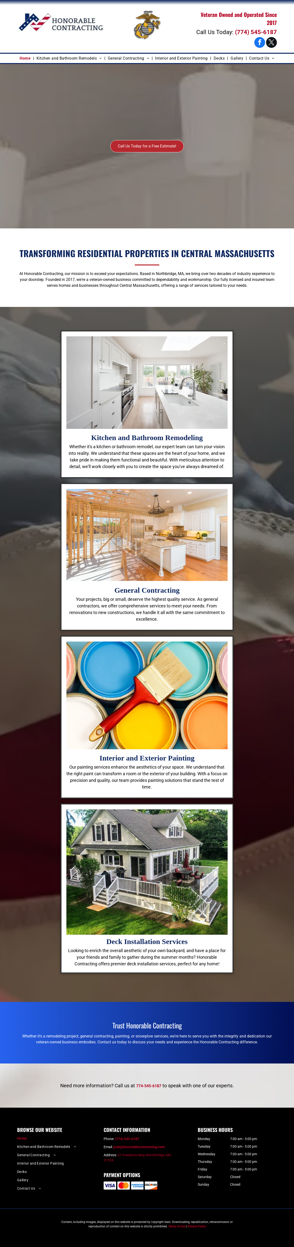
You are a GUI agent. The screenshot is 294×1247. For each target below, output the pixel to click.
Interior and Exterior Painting (147, 758)
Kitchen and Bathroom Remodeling (147, 437)
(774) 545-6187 (127, 1139)
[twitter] (271, 43)
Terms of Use (176, 1226)
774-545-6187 (148, 1086)
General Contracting (147, 590)
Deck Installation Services (147, 941)
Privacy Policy (196, 1226)
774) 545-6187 (257, 32)
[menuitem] (25, 58)
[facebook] (259, 43)
